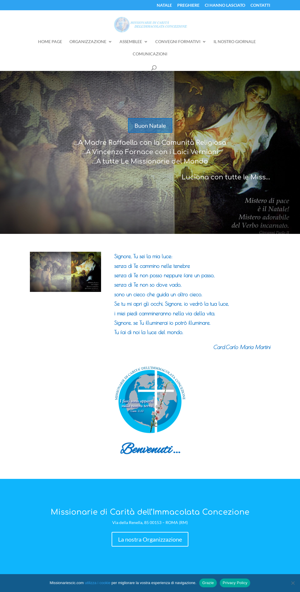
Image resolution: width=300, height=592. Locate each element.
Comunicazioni (150, 54)
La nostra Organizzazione (150, 539)
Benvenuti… (150, 450)
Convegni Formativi (177, 42)
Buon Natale (150, 125)
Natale (164, 5)
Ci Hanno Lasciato (225, 5)
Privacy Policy (235, 583)
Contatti (260, 5)
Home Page (50, 42)
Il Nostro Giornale (235, 42)
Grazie (208, 583)
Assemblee (131, 42)
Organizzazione (87, 42)
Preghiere (188, 5)
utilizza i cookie (97, 583)
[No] (293, 583)
